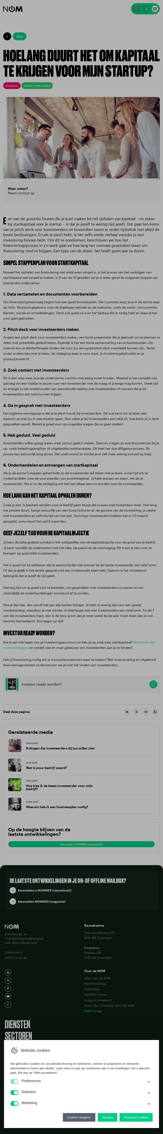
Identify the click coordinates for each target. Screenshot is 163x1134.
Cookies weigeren (79, 1117)
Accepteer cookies (136, 1117)
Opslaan (107, 1117)
